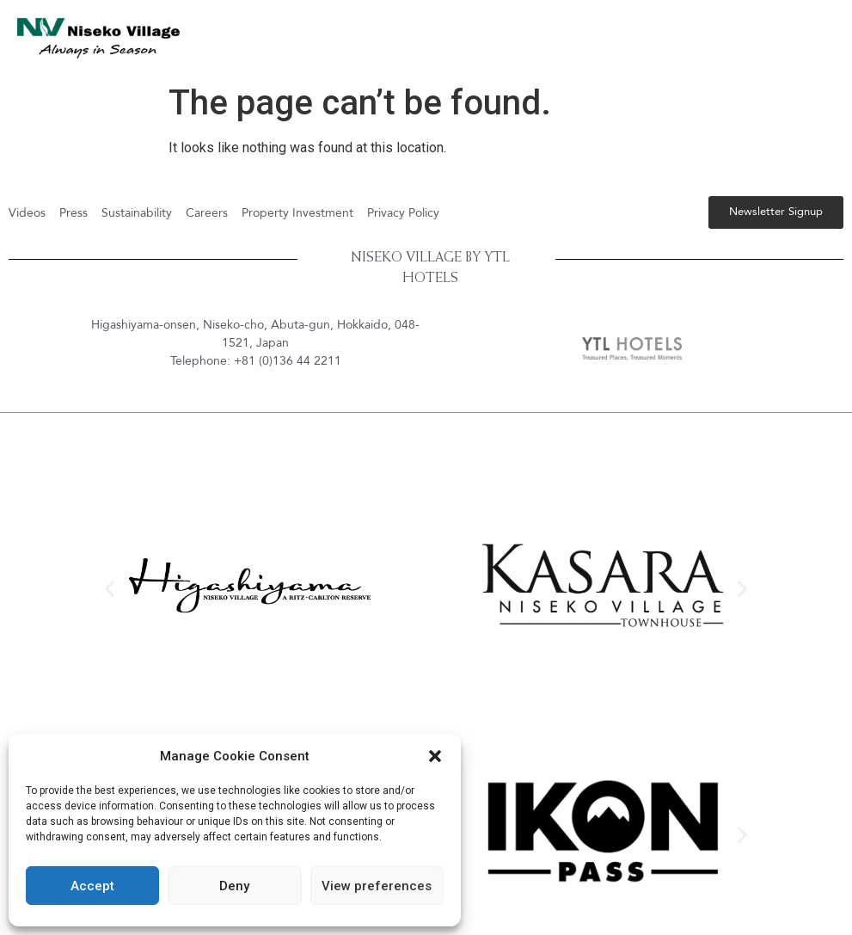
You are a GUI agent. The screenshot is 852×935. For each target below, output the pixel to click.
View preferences (377, 886)
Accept (92, 886)
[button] (435, 756)
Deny (234, 886)
